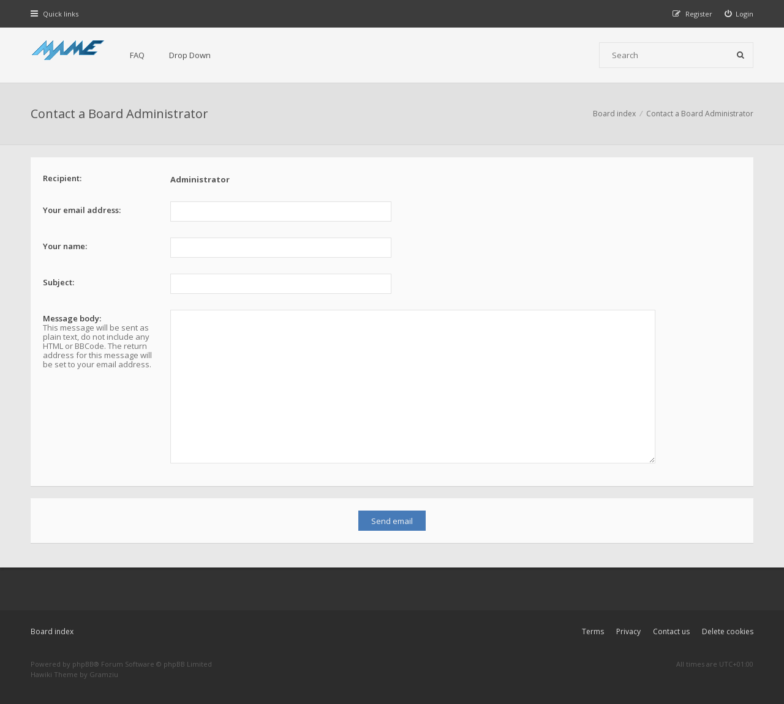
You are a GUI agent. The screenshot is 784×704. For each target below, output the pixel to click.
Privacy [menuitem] (628, 631)
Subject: (58, 282)
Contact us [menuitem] (671, 631)
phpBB (83, 663)
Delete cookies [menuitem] (727, 631)
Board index (52, 631)
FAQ (137, 55)
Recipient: (62, 178)
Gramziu (103, 674)
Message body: (72, 318)
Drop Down (190, 55)
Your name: (65, 246)
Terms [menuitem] (593, 631)
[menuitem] (739, 13)
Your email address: (82, 209)
